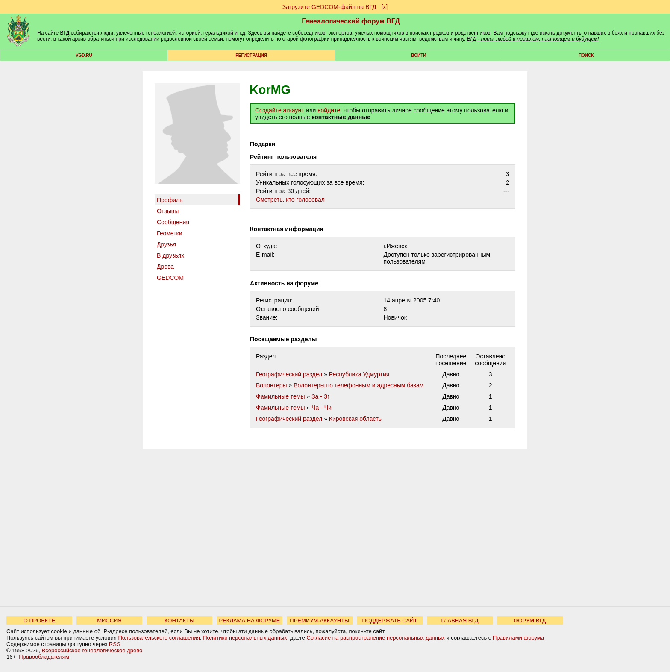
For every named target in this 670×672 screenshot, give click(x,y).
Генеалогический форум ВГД (351, 21)
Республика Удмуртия (359, 374)
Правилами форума (518, 637)
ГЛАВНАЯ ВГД (460, 620)
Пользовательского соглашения (159, 637)
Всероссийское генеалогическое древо (92, 650)
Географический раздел (289, 374)
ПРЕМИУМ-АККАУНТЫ (319, 620)
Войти (418, 55)
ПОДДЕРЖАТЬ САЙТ (389, 620)
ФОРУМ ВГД (530, 620)
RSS (114, 644)
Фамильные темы (280, 396)
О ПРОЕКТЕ (39, 620)
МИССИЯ (109, 620)
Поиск (586, 55)
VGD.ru (84, 55)
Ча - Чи (321, 407)
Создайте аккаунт (279, 110)
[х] (384, 6)
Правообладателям (44, 657)
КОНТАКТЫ (179, 620)
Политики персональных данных (245, 637)
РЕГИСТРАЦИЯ (251, 55)
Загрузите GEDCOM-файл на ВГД (329, 6)
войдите (328, 110)
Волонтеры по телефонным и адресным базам (358, 385)
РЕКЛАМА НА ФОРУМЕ (249, 620)
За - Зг (320, 396)
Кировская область (355, 418)
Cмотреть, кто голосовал (290, 199)
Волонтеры (271, 385)
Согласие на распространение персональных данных (375, 637)
